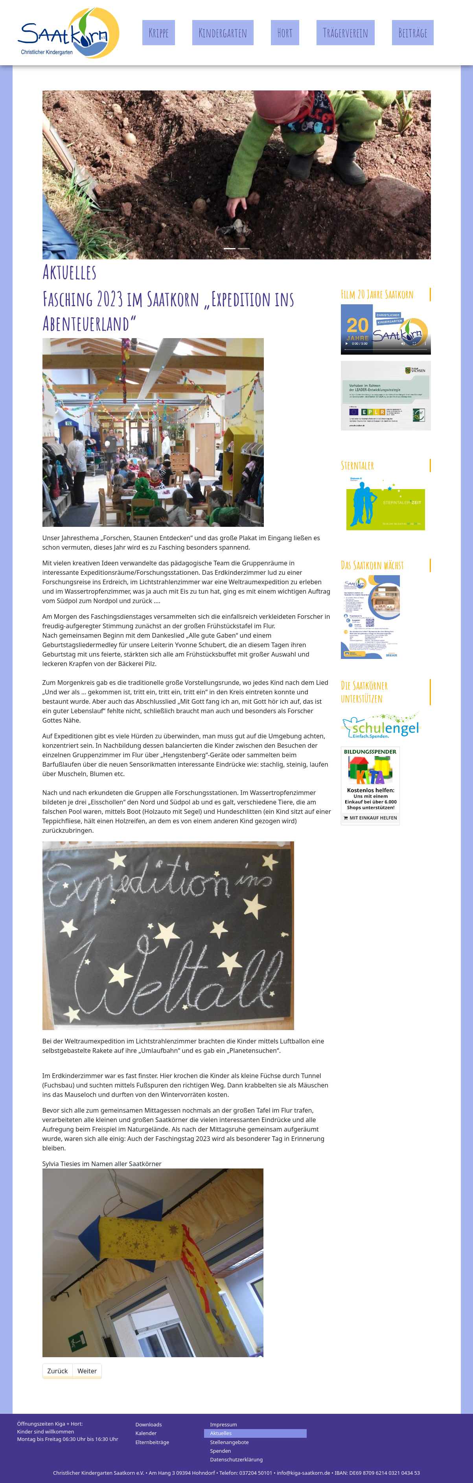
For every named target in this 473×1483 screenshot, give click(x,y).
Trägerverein (345, 32)
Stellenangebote (229, 1442)
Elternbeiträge (152, 1442)
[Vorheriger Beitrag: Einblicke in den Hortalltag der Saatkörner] (57, 1370)
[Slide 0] (230, 248)
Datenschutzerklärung (236, 1459)
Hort (285, 32)
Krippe (159, 32)
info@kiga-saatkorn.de (303, 1472)
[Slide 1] (244, 248)
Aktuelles (221, 1433)
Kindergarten (223, 32)
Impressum (223, 1424)
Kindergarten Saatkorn (68, 32)
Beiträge (412, 32)
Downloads (149, 1424)
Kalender (146, 1433)
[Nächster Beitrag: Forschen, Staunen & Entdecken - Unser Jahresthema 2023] (87, 1370)
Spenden (220, 1450)
